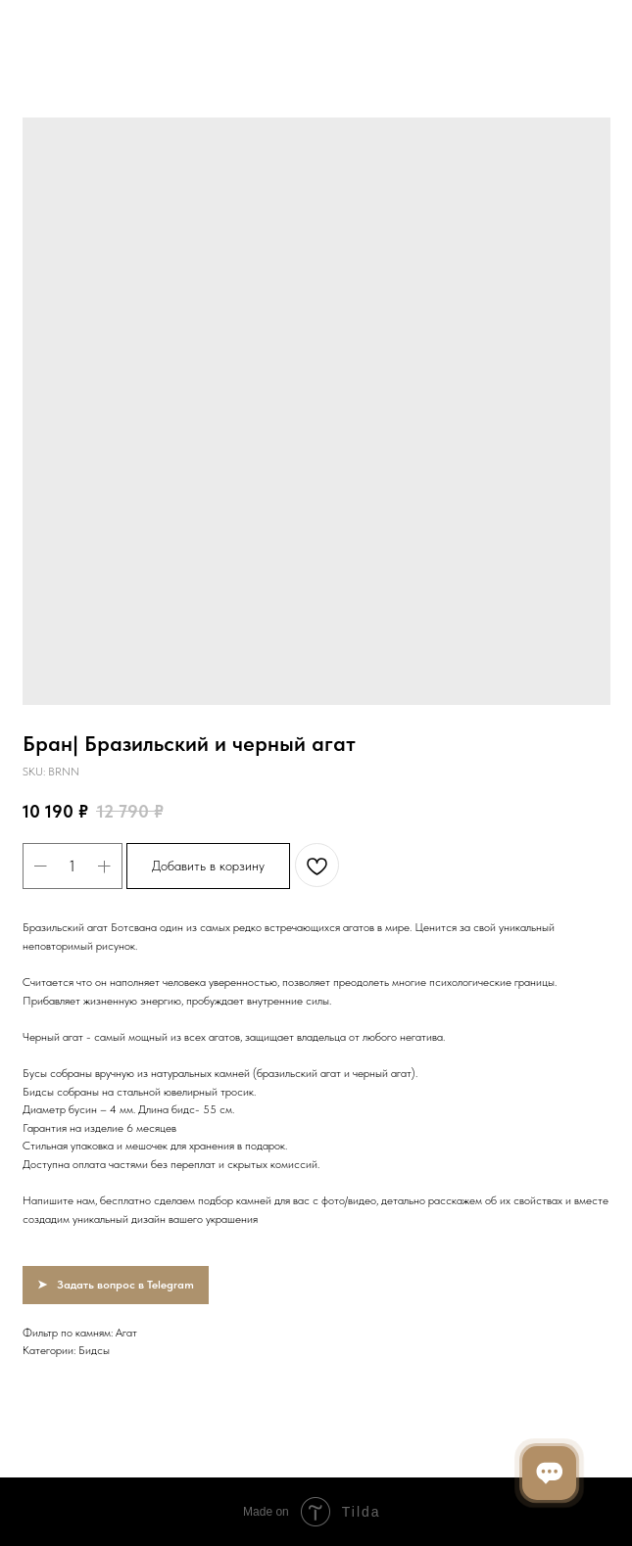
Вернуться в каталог (86, 28)
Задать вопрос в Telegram (125, 1284)
